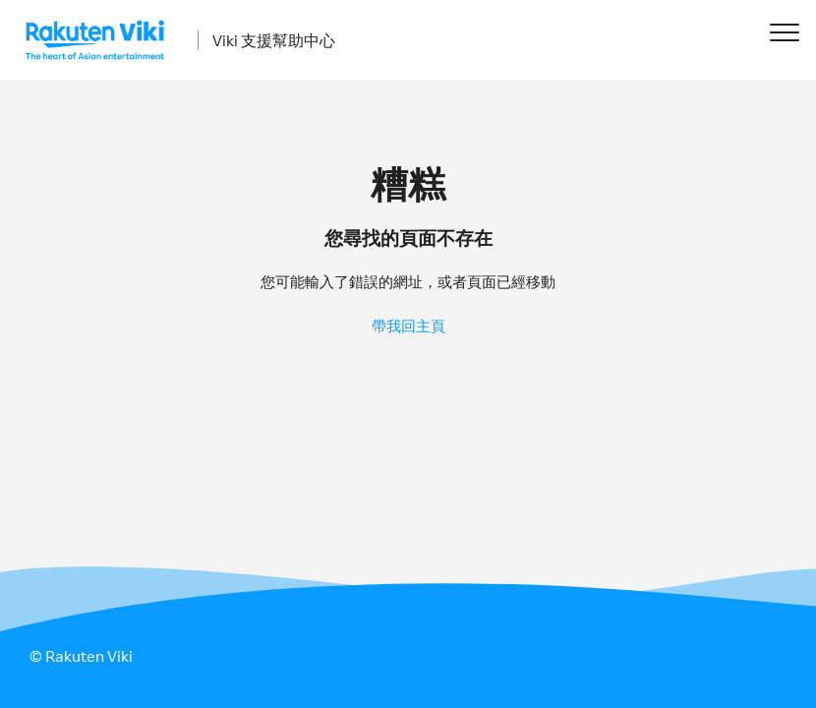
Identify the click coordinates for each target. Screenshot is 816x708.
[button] (784, 32)
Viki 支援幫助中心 (273, 40)
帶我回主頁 (408, 326)
